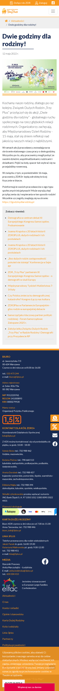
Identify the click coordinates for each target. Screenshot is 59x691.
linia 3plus (8, 536)
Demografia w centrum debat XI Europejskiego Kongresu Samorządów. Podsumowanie (28, 221)
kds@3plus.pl (8, 435)
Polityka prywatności (13, 644)
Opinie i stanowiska (12, 614)
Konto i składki (10, 607)
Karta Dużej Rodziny (13, 620)
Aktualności (17, 20)
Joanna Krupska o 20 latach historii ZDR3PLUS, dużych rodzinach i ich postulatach (26, 235)
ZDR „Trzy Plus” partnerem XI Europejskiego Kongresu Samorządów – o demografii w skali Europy (30, 276)
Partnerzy (7, 638)
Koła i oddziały (10, 626)
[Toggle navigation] (53, 11)
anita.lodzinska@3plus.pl (21, 570)
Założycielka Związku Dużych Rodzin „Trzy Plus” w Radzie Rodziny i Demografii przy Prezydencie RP (30, 332)
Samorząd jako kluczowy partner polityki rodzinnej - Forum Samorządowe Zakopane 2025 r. (30, 319)
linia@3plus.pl (15, 554)
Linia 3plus (8, 632)
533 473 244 (13, 373)
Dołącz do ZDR (20, 3)
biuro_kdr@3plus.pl (11, 530)
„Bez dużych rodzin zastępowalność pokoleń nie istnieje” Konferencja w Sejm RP (29, 262)
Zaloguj (41, 3)
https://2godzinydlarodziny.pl (18, 201)
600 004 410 (13, 574)
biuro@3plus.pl (16, 376)
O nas (5, 601)
